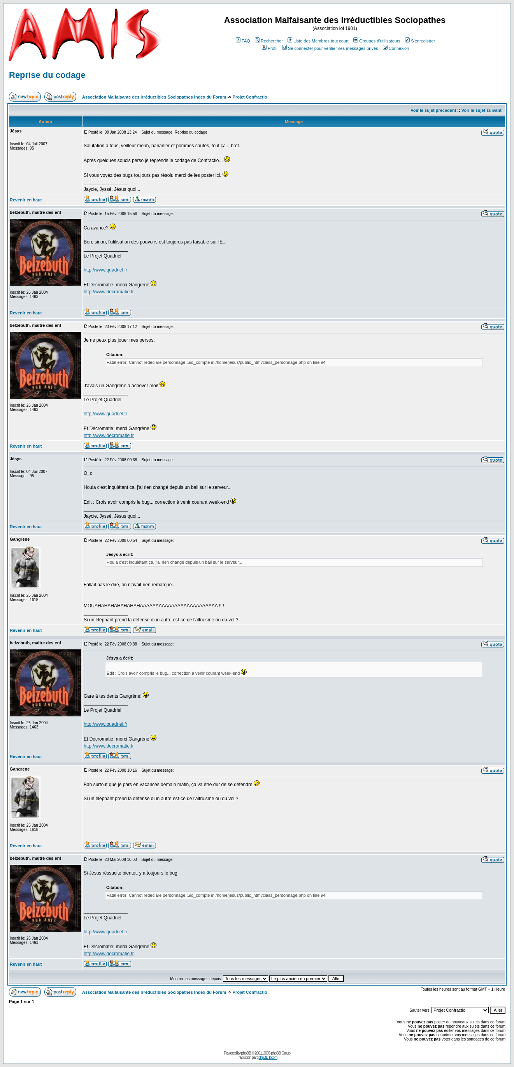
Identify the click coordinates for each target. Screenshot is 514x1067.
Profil (269, 48)
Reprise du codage (47, 75)
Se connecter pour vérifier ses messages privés (330, 48)
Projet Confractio (250, 97)
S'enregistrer (420, 41)
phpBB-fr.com (267, 1057)
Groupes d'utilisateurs (376, 41)
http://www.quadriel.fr (105, 270)
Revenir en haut (26, 200)
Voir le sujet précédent (433, 110)
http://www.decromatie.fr (109, 292)
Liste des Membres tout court (318, 41)
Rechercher (269, 41)
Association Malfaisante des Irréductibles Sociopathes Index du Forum (154, 97)
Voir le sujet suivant (481, 110)
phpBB (246, 1053)
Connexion (396, 48)
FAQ (243, 41)
